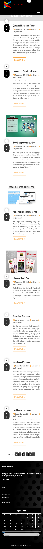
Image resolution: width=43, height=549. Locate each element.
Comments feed (6, 494)
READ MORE (19, 60)
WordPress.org (6, 498)
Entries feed (5, 491)
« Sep (3, 533)
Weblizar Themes (27, 546)
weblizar (33, 29)
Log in (3, 487)
